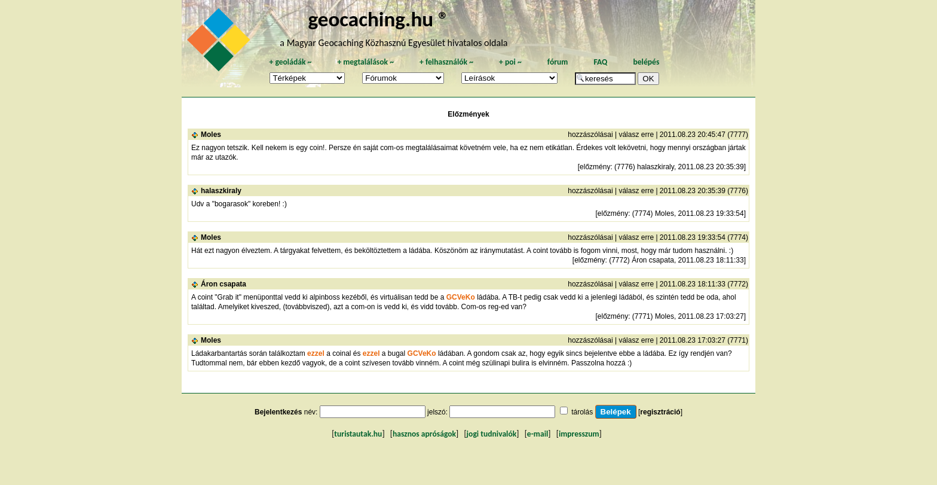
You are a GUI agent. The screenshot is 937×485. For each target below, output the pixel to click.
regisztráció (660, 412)
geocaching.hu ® (378, 19)
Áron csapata (223, 284)
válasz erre (636, 134)
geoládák (290, 62)
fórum (557, 62)
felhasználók (446, 62)
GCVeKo (460, 297)
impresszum (579, 434)
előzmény (595, 167)
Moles (211, 134)
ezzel (316, 353)
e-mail (537, 434)
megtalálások (365, 62)
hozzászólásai (590, 134)
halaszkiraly (221, 191)
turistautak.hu (358, 434)
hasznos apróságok (424, 434)
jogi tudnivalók (492, 434)
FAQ (600, 62)
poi (510, 62)
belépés (646, 62)
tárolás (582, 412)
